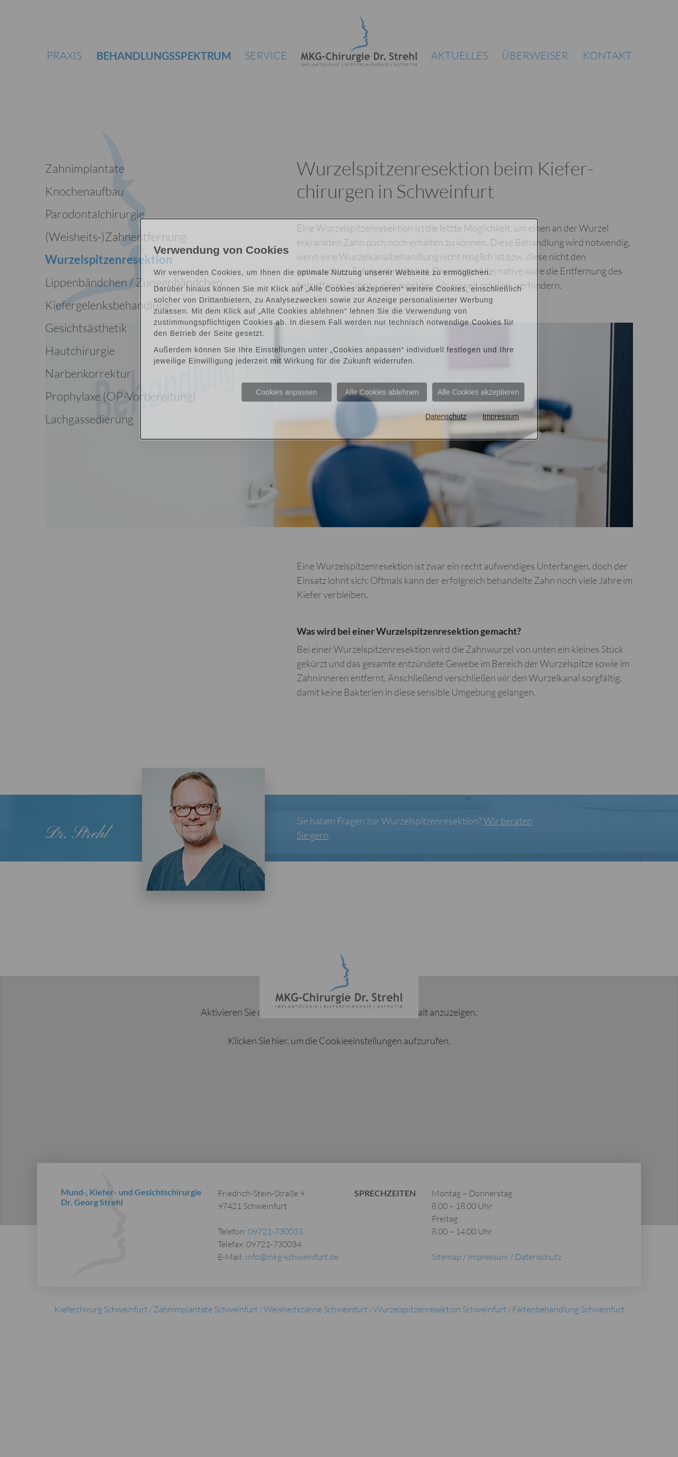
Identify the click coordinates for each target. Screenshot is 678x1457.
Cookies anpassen (286, 392)
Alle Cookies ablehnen (381, 392)
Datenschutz (446, 416)
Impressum (501, 416)
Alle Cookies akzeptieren (478, 392)
